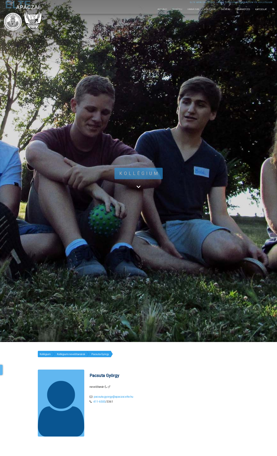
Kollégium (210, 9)
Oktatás (225, 9)
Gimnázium (193, 9)
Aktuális (162, 9)
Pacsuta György (100, 354)
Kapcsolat (261, 9)
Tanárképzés (242, 9)
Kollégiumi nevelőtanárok (71, 354)
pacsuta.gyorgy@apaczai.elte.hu (113, 396)
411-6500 (99, 401)
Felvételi (177, 9)
